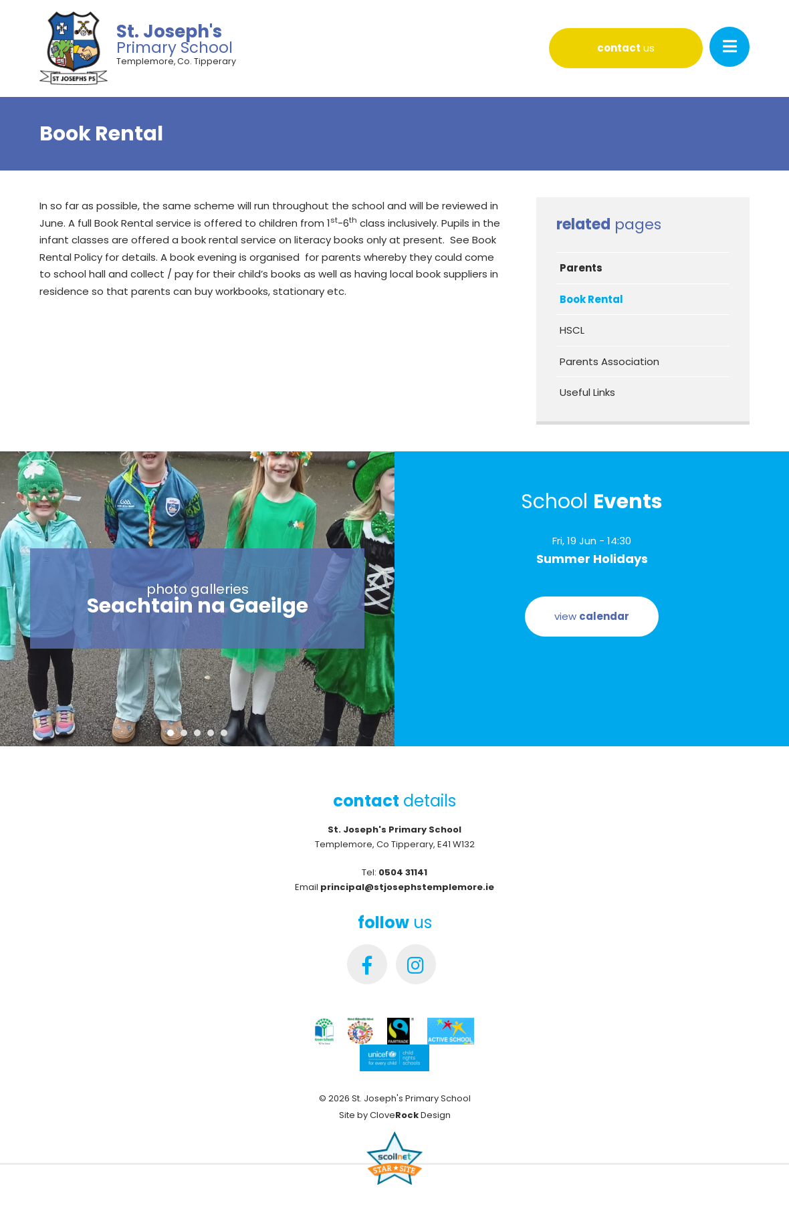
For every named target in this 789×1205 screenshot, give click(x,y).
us (626, 48)
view (591, 616)
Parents (581, 268)
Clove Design (410, 1115)
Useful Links (587, 392)
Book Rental (591, 299)
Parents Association (609, 361)
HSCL (572, 330)
